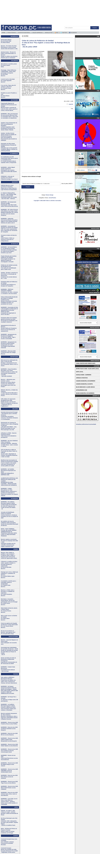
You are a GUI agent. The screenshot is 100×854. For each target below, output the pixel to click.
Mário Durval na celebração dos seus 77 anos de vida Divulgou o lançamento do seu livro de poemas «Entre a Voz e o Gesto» (9, 362)
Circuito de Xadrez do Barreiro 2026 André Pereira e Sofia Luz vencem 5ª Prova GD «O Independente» (9, 238)
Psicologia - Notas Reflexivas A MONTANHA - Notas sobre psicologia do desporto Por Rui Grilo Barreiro (8, 72)
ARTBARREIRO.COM (81, 390)
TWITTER (64, 32)
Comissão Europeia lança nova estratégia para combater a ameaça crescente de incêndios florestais (9, 841)
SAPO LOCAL (79, 371)
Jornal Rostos (52, 197)
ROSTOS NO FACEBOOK (93, 212)
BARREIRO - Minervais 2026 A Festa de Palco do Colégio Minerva (8, 352)
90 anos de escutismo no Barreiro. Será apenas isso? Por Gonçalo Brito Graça (8, 632)
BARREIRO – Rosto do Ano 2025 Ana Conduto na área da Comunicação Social (9, 751)
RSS (57, 32)
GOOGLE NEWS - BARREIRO (83, 374)
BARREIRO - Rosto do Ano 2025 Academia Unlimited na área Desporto (9, 729)
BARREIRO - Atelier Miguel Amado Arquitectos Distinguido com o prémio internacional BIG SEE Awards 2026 (9, 170)
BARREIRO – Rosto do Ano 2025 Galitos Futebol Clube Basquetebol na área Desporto (9, 740)
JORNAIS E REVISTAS (82, 377)
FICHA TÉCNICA (12, 32)
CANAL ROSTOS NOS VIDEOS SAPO (85, 363)
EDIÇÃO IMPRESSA (37, 32)
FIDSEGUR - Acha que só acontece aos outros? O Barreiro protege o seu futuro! (9, 178)
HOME (3, 32)
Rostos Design (49, 195)
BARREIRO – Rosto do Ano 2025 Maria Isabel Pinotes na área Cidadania (9, 788)
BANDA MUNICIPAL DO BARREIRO (85, 393)
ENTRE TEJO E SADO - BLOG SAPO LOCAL (87, 368)
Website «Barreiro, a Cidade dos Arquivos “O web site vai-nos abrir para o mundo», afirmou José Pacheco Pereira (9, 392)
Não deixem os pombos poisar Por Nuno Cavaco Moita (9, 65)
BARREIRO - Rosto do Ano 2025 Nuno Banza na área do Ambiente (9, 777)
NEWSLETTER (49, 32)
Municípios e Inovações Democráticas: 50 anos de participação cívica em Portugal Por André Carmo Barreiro (9, 601)
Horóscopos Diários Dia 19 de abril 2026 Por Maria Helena (6, 41)
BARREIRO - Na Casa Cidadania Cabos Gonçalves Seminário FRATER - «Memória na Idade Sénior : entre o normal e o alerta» (9, 443)
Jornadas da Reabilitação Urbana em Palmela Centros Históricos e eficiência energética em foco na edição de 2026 (9, 515)
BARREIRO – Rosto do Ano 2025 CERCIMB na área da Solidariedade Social (9, 771)
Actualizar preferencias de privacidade (86, 424)
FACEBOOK (73, 32)
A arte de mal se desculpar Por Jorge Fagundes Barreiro (8, 80)
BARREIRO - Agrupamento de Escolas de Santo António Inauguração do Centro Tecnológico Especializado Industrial (8, 344)
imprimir (70, 104)
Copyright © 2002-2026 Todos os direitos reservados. (47, 200)
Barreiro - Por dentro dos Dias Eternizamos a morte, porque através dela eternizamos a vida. (9, 47)
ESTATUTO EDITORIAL (24, 32)
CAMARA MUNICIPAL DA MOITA (84, 384)
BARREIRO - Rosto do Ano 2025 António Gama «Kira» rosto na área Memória (9, 794)
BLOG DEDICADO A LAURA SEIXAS (85, 387)
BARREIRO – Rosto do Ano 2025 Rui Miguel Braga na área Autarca (9, 764)
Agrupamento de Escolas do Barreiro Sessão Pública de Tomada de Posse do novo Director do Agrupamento (9, 328)
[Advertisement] (48, 12)
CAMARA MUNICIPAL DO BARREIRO (85, 381)
